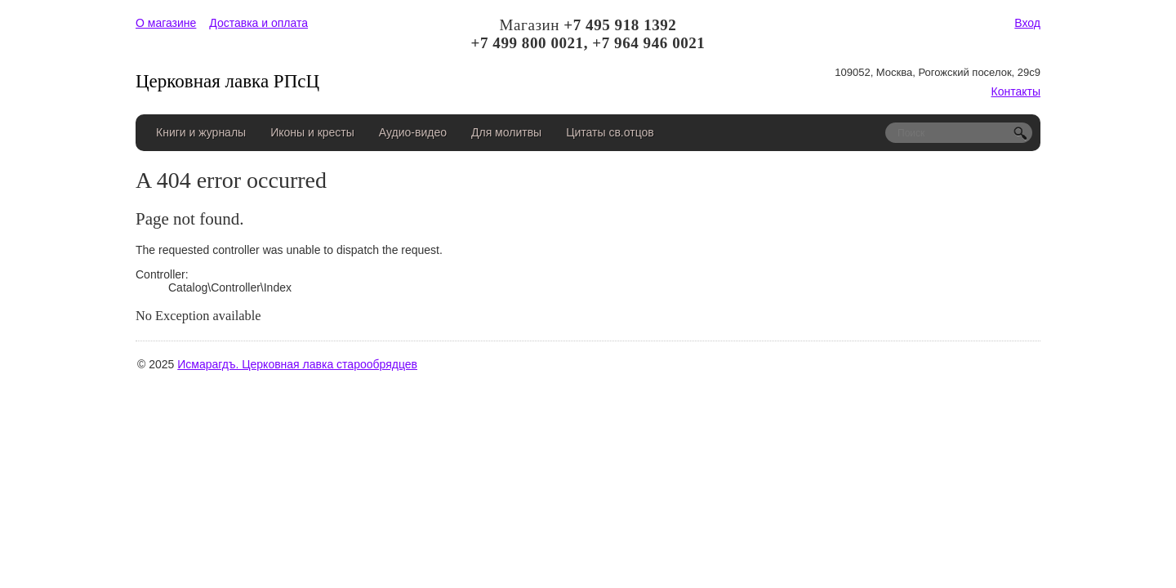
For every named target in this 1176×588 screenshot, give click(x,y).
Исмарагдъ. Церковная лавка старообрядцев (297, 364)
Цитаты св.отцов (610, 132)
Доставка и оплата (258, 22)
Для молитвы (506, 132)
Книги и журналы (201, 132)
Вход (1027, 22)
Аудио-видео (413, 132)
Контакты (1015, 91)
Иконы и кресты (312, 132)
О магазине (166, 22)
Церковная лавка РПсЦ (227, 81)
